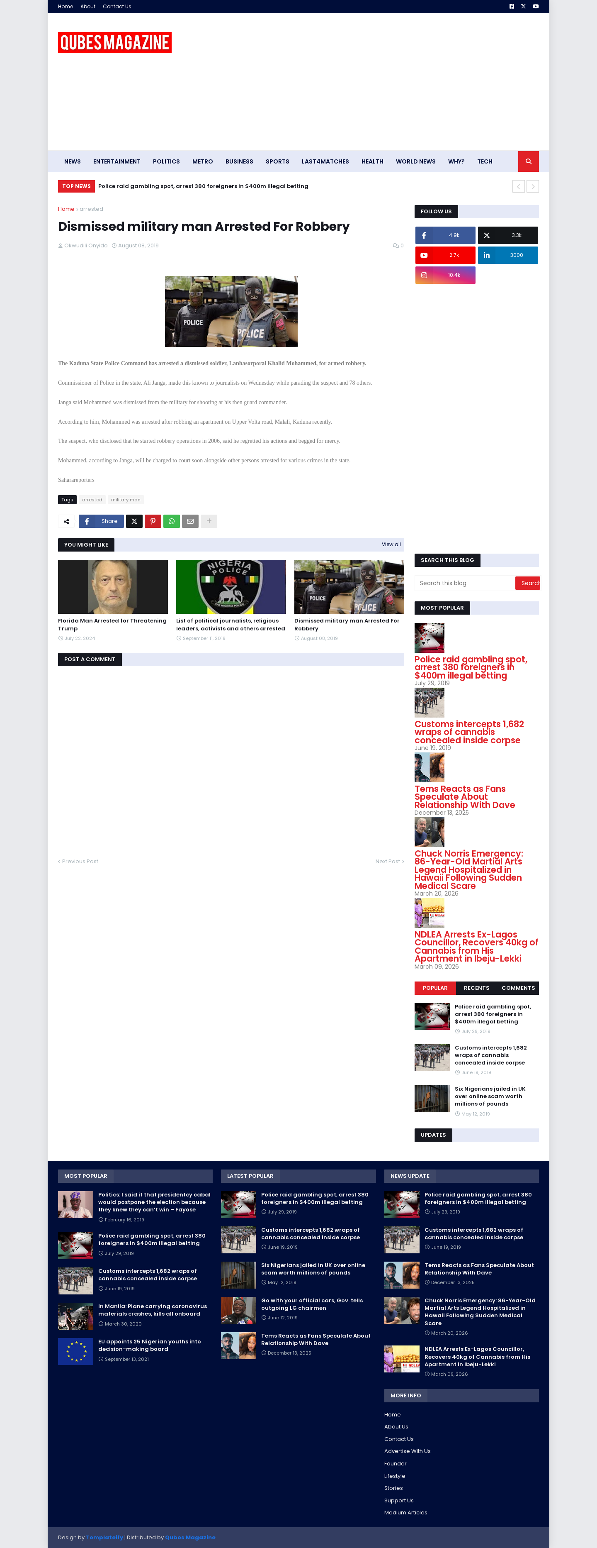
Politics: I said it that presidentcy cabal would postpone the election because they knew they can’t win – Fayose (154, 1202)
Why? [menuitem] (456, 161)
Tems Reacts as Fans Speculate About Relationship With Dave (465, 797)
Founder (395, 1463)
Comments (518, 988)
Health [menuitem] (372, 161)
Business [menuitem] (239, 161)
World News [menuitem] (416, 161)
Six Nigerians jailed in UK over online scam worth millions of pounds (490, 1096)
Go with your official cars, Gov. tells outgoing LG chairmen (312, 1304)
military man (126, 499)
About (87, 6)
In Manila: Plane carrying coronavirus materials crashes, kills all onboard (152, 1310)
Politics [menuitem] (166, 161)
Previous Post (80, 861)
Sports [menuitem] (277, 161)
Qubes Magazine (190, 1537)
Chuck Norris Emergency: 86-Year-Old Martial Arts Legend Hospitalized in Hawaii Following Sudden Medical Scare (469, 869)
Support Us (399, 1500)
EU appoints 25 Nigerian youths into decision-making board (149, 1345)
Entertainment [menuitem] (117, 161)
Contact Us (117, 6)
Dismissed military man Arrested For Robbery (347, 624)
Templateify (104, 1537)
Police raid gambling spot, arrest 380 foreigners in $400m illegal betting (203, 186)
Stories (393, 1488)
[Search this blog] (465, 583)
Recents (477, 988)
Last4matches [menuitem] (325, 161)
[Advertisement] (388, 82)
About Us (396, 1427)
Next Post (388, 861)
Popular (435, 988)
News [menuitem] (72, 161)
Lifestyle (394, 1476)
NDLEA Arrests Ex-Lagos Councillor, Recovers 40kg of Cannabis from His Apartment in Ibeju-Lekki (477, 946)
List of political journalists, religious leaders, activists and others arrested (230, 624)
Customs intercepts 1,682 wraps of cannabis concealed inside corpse (469, 732)
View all (391, 544)
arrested (91, 209)
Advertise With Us (407, 1451)
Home (65, 6)
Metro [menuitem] (202, 161)
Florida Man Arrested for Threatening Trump (112, 624)
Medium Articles (405, 1512)
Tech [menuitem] (485, 161)
